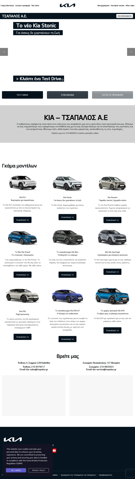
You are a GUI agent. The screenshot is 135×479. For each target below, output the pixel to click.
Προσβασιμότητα (105, 475)
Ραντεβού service (117, 5)
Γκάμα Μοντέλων (7, 5)
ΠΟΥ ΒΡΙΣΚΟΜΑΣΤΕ (124, 16)
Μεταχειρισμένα (103, 5)
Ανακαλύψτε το (22, 220)
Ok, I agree (16, 470)
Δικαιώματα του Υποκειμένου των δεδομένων (78, 475)
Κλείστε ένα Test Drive (38, 78)
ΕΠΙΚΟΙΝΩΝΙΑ (67, 95)
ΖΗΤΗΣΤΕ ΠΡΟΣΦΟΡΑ (112, 95)
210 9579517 (38, 366)
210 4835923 (71, 133)
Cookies (55, 475)
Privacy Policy (38, 470)
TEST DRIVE (22, 95)
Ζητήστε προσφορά (22, 5)
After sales (130, 5)
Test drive (35, 5)
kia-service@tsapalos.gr (104, 369)
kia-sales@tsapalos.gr (37, 369)
